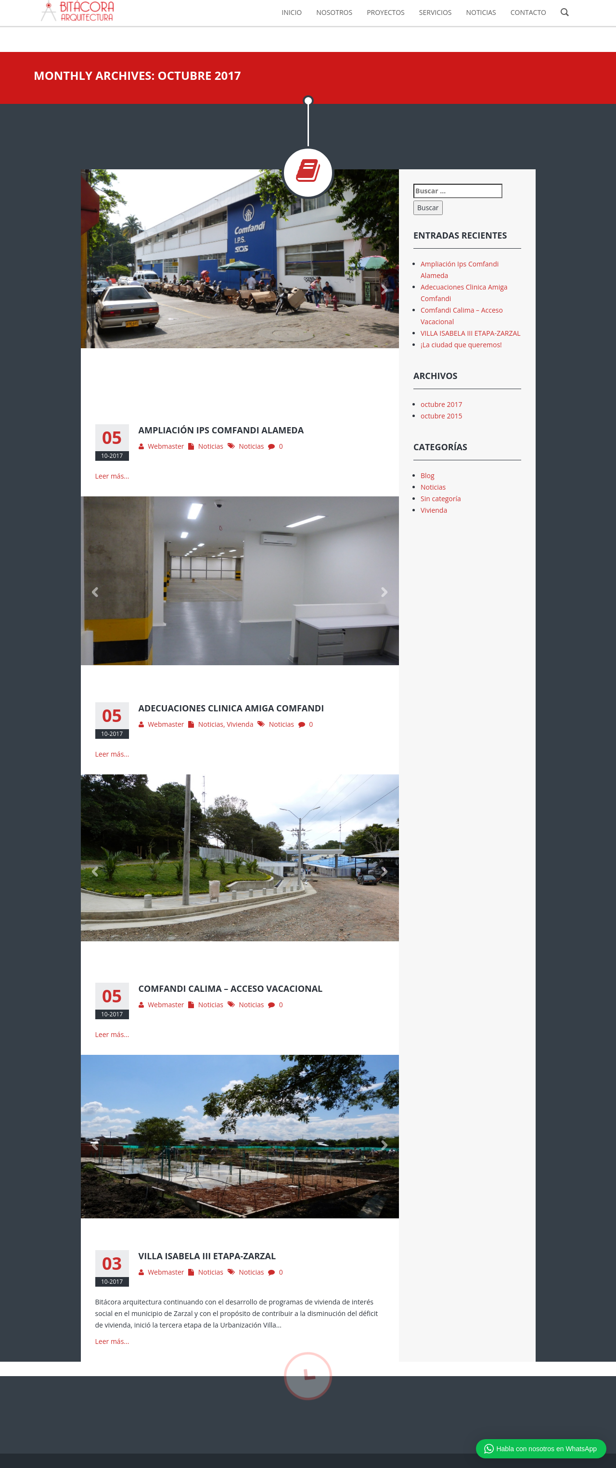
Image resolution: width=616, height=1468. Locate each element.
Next (384, 289)
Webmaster (166, 446)
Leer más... (112, 476)
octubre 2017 (441, 404)
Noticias (210, 446)
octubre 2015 (441, 415)
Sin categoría (441, 498)
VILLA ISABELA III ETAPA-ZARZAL (471, 333)
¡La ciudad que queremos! (461, 344)
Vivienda (240, 724)
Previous (95, 289)
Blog (428, 475)
